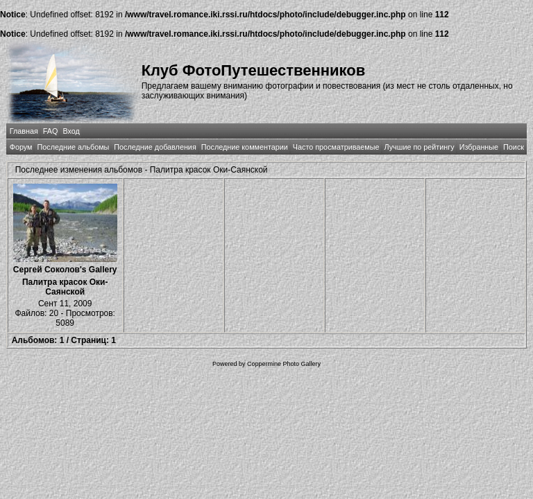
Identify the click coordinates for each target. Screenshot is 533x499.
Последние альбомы (73, 147)
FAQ (50, 131)
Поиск (513, 147)
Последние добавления (155, 147)
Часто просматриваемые (336, 147)
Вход (70, 131)
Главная (24, 131)
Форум (21, 147)
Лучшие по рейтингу (419, 147)
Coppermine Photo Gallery (284, 363)
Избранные (478, 147)
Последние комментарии (244, 147)
